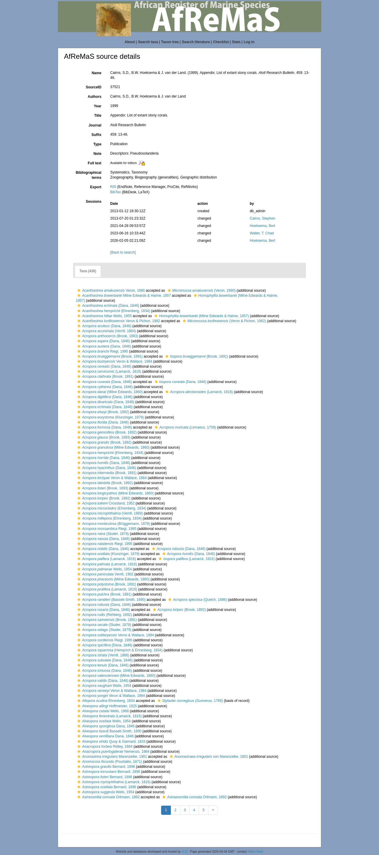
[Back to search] (123, 252)
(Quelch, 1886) (197, 600)
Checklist (221, 42)
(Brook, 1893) (107, 336)
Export (95, 187)
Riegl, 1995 (102, 351)
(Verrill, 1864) (106, 331)
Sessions (94, 201)
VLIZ (185, 851)
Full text (94, 163)
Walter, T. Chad (262, 233)
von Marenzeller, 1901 (208, 757)
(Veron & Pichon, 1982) (223, 321)
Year (97, 106)
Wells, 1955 (104, 316)
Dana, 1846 (105, 726)
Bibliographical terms (89, 175)
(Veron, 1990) (201, 290)
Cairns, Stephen (262, 218)
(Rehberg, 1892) (104, 615)
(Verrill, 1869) (109, 513)
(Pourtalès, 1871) (109, 762)
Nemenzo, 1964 (113, 751)
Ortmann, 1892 (108, 797)
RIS (113, 187)
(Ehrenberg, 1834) (113, 311)
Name (97, 73)
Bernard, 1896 (105, 767)
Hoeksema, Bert (262, 226)
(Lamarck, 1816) (108, 371)
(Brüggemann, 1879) (113, 524)
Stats (236, 42)
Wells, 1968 (102, 711)
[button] (79, 290)
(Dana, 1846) (107, 306)
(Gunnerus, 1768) (189, 701)
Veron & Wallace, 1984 (114, 361)
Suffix (96, 135)
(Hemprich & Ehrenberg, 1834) (119, 650)
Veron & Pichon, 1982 (118, 321)
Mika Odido (255, 851)
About (130, 42)
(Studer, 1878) (103, 625)
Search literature (196, 42)
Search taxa (148, 42)
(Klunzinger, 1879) (110, 417)
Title (97, 115)
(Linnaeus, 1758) (184, 427)
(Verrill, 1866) (102, 655)
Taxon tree (170, 42)
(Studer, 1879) (102, 534)
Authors (94, 97)
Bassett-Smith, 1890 (109, 731)
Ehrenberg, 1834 (105, 701)
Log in (249, 42)
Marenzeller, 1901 (111, 757)
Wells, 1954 (104, 569)
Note (98, 154)
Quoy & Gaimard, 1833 (110, 741)
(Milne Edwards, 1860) (109, 392)
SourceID (94, 87)
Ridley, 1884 (104, 746)
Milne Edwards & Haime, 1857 (123, 295)
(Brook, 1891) (109, 356)
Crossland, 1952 (105, 503)
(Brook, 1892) (102, 412)
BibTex (115, 192)
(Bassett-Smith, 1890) (111, 600)
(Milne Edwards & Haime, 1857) (201, 316)
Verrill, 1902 (104, 574)
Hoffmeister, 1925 (106, 706)
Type (97, 144)
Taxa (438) (87, 271)
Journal (95, 125)
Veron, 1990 (110, 290)
